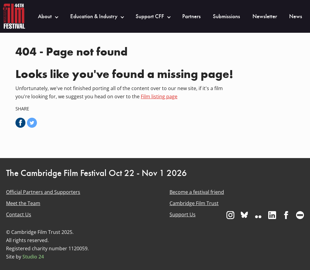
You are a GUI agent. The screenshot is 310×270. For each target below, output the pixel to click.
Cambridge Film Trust (194, 203)
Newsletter (264, 16)
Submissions (226, 16)
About (45, 16)
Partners (191, 16)
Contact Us (18, 214)
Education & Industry (93, 16)
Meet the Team (23, 203)
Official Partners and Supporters (43, 192)
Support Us (183, 214)
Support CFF (150, 16)
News (295, 16)
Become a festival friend (197, 192)
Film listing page (159, 96)
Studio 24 (33, 256)
